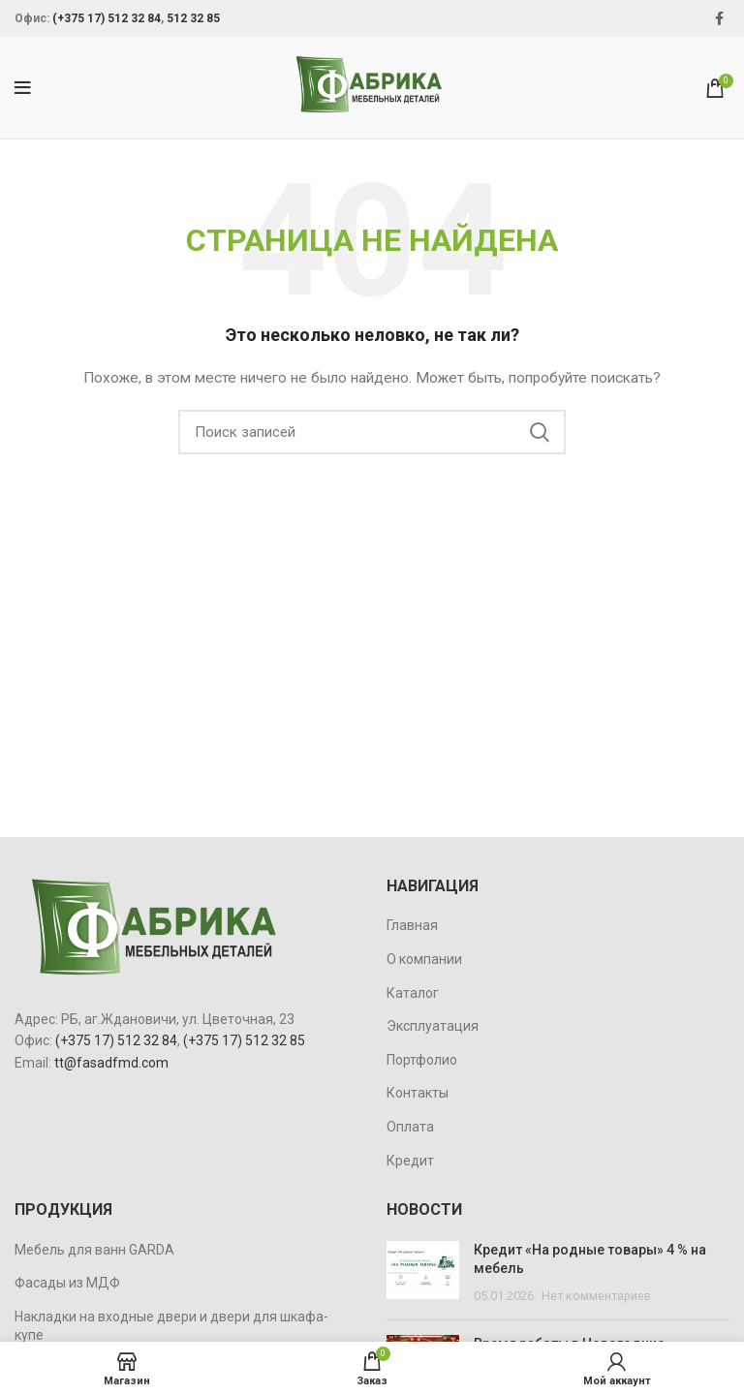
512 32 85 (193, 18)
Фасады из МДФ (67, 1282)
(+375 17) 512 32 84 (106, 18)
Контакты (418, 1092)
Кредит (410, 1160)
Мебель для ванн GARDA (94, 1249)
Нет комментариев (596, 1295)
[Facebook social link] (719, 18)
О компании (424, 959)
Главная (412, 925)
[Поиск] (372, 432)
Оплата (410, 1126)
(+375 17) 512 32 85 (244, 1040)
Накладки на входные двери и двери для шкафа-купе (171, 1326)
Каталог (413, 993)
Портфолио (422, 1060)
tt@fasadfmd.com (111, 1062)
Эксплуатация (433, 1026)
